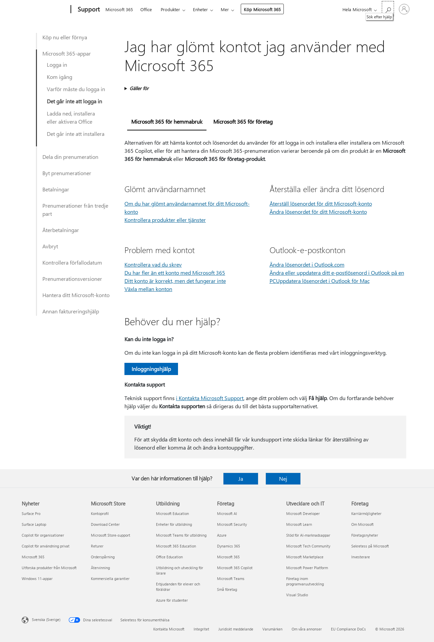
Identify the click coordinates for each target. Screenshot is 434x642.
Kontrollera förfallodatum (72, 262)
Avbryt (50, 246)
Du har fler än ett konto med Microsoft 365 (174, 272)
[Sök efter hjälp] (388, 8)
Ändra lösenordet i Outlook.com (307, 264)
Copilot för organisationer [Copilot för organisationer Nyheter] (43, 535)
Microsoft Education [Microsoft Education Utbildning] (172, 513)
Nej (283, 478)
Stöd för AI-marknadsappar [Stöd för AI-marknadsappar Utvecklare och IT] (308, 535)
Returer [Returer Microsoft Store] (97, 545)
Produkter (170, 9)
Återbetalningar (60, 229)
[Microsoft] (45, 9)
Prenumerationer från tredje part (75, 209)
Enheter (200, 9)
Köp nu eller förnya (64, 37)
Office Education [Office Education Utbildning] (169, 556)
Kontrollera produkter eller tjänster (165, 219)
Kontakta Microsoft (168, 628)
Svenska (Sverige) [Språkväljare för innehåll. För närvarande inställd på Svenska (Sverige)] (46, 619)
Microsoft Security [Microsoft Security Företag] (232, 524)
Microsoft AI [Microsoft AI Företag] (227, 513)
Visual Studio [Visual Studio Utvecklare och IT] (297, 594)
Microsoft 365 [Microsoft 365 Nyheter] (33, 556)
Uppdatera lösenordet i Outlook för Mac (323, 280)
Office (146, 9)
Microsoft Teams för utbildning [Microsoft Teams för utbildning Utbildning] (181, 535)
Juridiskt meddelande (235, 628)
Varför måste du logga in (76, 88)
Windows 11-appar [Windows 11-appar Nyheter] (37, 578)
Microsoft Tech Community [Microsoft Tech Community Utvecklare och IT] (308, 545)
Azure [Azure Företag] (221, 535)
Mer (225, 9)
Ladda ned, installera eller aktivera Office (71, 117)
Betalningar (55, 189)
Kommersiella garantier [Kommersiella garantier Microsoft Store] (110, 578)
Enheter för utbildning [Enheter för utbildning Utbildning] (174, 524)
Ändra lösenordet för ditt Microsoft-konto (318, 211)
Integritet (201, 628)
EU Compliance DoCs (348, 628)
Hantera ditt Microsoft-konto (76, 294)
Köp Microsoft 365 (262, 9)
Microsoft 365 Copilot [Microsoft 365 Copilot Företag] (235, 567)
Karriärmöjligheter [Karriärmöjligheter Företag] (366, 513)
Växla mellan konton (148, 288)
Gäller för (139, 88)
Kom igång (59, 76)
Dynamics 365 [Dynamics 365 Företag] (228, 545)
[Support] (88, 9)
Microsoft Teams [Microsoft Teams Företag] (230, 578)
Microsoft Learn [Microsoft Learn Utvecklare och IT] (299, 524)
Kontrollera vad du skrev (153, 264)
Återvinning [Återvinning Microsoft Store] (100, 567)
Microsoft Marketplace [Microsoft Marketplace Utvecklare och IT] (304, 556)
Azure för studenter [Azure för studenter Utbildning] (172, 600)
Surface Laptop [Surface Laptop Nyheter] (34, 524)
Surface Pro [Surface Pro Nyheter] (31, 513)
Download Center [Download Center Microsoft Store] (105, 524)
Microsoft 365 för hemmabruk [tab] (166, 121)
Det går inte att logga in (74, 101)
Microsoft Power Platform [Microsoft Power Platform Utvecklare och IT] (307, 567)
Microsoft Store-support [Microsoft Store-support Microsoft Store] (110, 535)
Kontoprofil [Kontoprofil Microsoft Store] (100, 513)
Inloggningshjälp (151, 368)
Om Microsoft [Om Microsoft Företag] (362, 524)
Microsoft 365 (119, 9)
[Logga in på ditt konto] (404, 9)
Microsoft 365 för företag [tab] (243, 121)
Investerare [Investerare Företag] (360, 556)
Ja (240, 478)
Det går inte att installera (75, 133)
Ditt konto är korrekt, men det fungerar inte (175, 280)
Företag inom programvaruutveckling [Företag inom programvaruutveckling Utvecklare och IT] (305, 581)
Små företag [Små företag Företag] (227, 589)
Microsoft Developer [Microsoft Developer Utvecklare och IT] (303, 513)
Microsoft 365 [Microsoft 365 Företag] (228, 556)
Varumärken (272, 628)
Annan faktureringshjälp (70, 311)
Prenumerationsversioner (72, 278)
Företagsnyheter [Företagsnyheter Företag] (364, 535)
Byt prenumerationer (66, 173)
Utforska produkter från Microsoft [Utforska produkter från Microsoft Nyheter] (49, 567)
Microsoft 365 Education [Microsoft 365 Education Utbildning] (176, 545)
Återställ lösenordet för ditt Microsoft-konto (321, 203)
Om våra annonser (307, 628)
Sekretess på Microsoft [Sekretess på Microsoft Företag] (370, 545)
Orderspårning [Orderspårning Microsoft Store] (103, 556)
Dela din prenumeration (70, 156)
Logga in (57, 64)
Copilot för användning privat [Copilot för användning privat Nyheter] (46, 545)
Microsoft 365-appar (66, 53)
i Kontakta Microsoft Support (209, 397)
